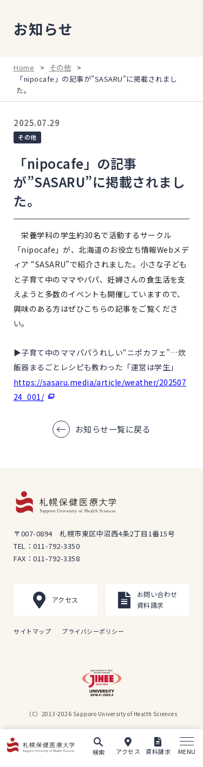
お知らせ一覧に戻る (113, 429)
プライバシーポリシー (93, 631)
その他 (60, 67)
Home (24, 67)
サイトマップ (32, 631)
